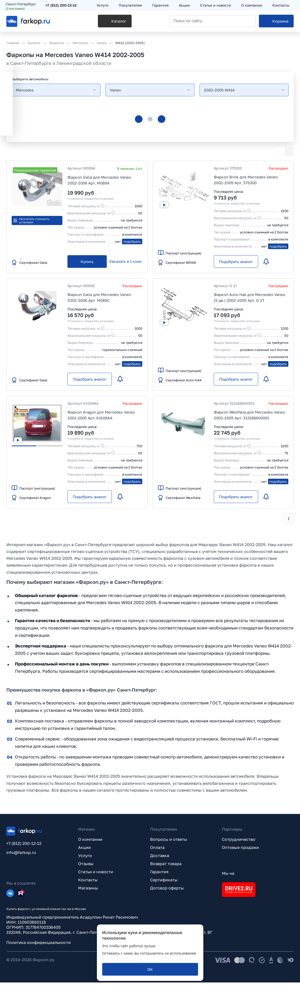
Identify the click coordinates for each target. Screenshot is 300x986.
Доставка (159, 859)
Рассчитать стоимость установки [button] (31, 220)
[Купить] (87, 261)
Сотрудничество (238, 842)
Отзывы (86, 867)
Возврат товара (166, 867)
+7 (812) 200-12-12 (61, 6)
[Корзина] (276, 23)
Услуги (85, 859)
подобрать (132, 241)
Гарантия (159, 875)
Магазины (88, 891)
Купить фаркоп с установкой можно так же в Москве (46, 912)
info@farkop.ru (21, 856)
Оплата (157, 850)
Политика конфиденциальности (38, 945)
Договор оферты (167, 891)
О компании (90, 842)
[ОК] (150, 969)
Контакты (88, 883)
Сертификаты (164, 883)
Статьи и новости (95, 875)
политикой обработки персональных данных (141, 958)
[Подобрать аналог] (236, 261)
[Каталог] (94, 23)
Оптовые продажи (240, 850)
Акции (84, 850)
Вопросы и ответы (168, 842)
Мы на (228, 876)
